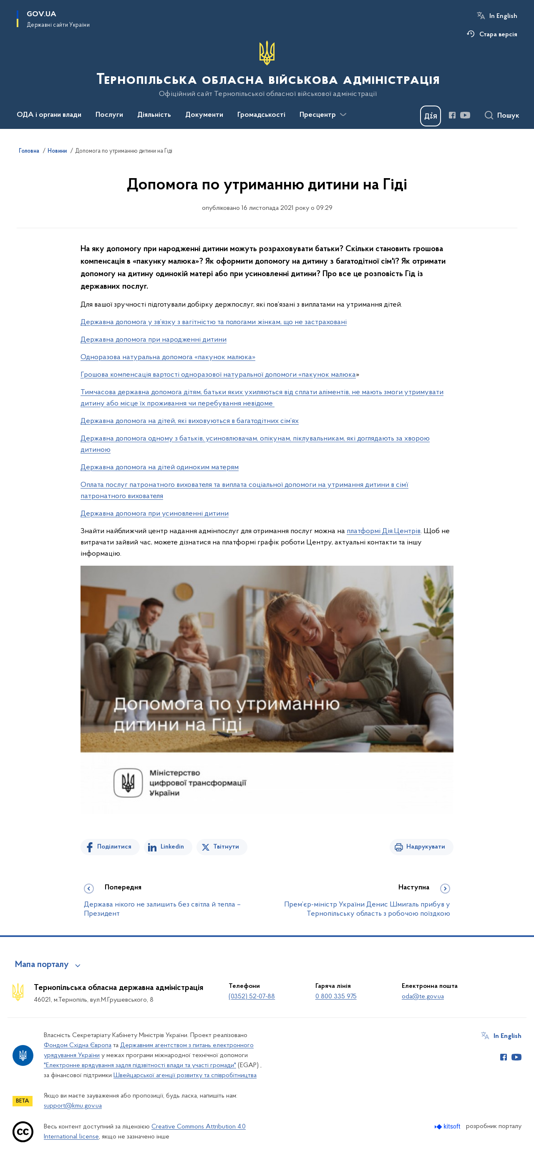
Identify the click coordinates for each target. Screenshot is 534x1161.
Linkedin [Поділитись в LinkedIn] (172, 847)
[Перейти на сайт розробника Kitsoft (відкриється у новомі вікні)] (448, 1126)
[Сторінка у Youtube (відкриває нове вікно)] (465, 115)
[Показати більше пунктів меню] (343, 114)
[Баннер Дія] (430, 116)
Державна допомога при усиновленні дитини (155, 514)
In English (503, 16)
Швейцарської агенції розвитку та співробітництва (185, 1075)
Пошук (508, 116)
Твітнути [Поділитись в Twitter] (226, 847)
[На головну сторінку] (267, 69)
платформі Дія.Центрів (384, 531)
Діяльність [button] (154, 115)
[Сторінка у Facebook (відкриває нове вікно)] (452, 115)
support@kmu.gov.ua (73, 1106)
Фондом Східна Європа (77, 1045)
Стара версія (498, 34)
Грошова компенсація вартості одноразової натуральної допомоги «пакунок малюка (218, 375)
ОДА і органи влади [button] (49, 115)
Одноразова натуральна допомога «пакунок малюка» (168, 357)
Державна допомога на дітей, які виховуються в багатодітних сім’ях (190, 421)
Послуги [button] (109, 115)
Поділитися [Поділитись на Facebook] (114, 847)
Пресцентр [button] (318, 115)
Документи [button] (204, 115)
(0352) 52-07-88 (252, 996)
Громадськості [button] (261, 115)
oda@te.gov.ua (423, 996)
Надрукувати (425, 847)
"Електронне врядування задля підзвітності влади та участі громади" (140, 1065)
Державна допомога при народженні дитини (154, 340)
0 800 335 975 (336, 996)
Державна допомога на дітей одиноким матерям (160, 467)
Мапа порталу (42, 965)
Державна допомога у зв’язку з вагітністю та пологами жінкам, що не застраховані (214, 322)
